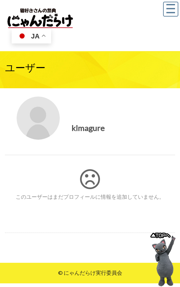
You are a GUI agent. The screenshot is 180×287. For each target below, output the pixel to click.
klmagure (88, 128)
